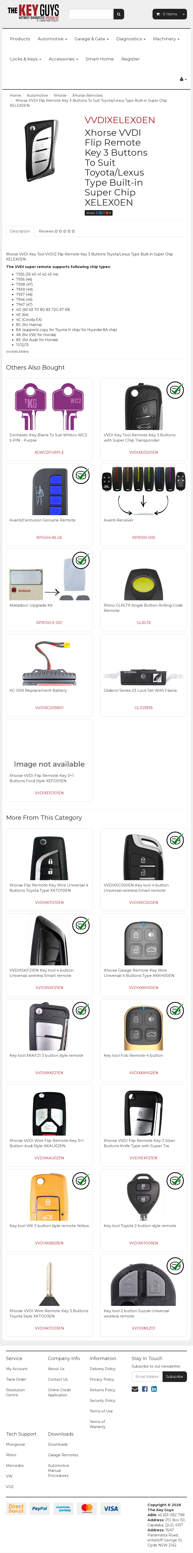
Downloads (58, 1444)
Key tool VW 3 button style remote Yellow (49, 1225)
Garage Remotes (63, 1455)
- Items (166, 14)
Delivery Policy (103, 1369)
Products (20, 38)
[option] (41, 150)
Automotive (52, 38)
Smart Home (100, 58)
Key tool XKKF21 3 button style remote (46, 1055)
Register (130, 58)
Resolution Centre (15, 1392)
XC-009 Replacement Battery (38, 690)
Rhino (11, 1455)
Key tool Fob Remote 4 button (133, 1055)
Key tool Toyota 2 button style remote (140, 1225)
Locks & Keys (25, 58)
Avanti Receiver (118, 520)
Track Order (16, 1379)
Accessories (63, 58)
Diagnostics (131, 38)
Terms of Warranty (98, 1424)
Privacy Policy (102, 1379)
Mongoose (15, 1444)
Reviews (57, 231)
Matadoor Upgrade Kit (31, 605)
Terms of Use (101, 1411)
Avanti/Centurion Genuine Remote (43, 520)
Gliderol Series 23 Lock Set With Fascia (140, 690)
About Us (56, 1369)
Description (20, 231)
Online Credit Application (59, 1392)
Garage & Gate (92, 38)
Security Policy (103, 1400)
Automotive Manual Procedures (58, 1470)
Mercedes (15, 1465)
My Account (16, 1369)
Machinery (166, 38)
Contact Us (58, 1379)
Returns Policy (102, 1390)
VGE (10, 1486)
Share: (98, 213)
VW (9, 1476)
